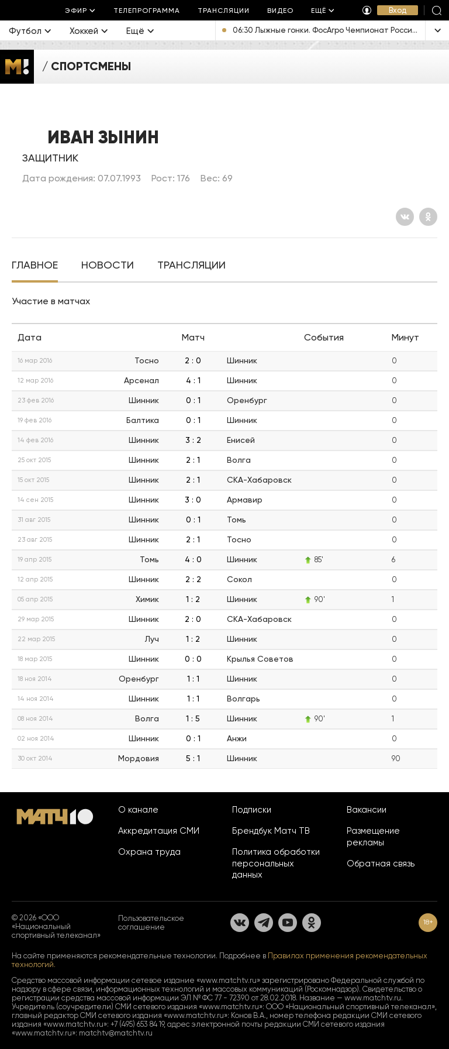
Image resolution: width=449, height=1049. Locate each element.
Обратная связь (381, 863)
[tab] (35, 266)
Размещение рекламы (373, 837)
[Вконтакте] (405, 217)
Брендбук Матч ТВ (271, 831)
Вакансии (366, 809)
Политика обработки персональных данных (276, 864)
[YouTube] (287, 922)
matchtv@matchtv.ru (116, 1033)
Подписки (251, 809)
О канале (138, 809)
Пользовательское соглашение (151, 922)
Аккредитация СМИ (158, 831)
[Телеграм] (263, 922)
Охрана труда (149, 852)
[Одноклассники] (428, 217)
